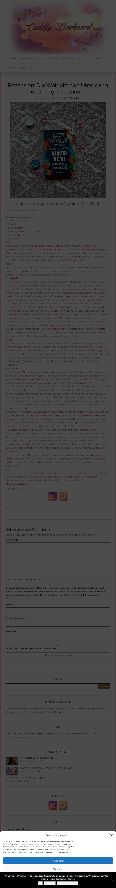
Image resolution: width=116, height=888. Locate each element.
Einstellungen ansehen (58, 877)
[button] (111, 835)
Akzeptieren (58, 860)
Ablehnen (58, 869)
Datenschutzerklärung (53, 884)
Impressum (69, 884)
